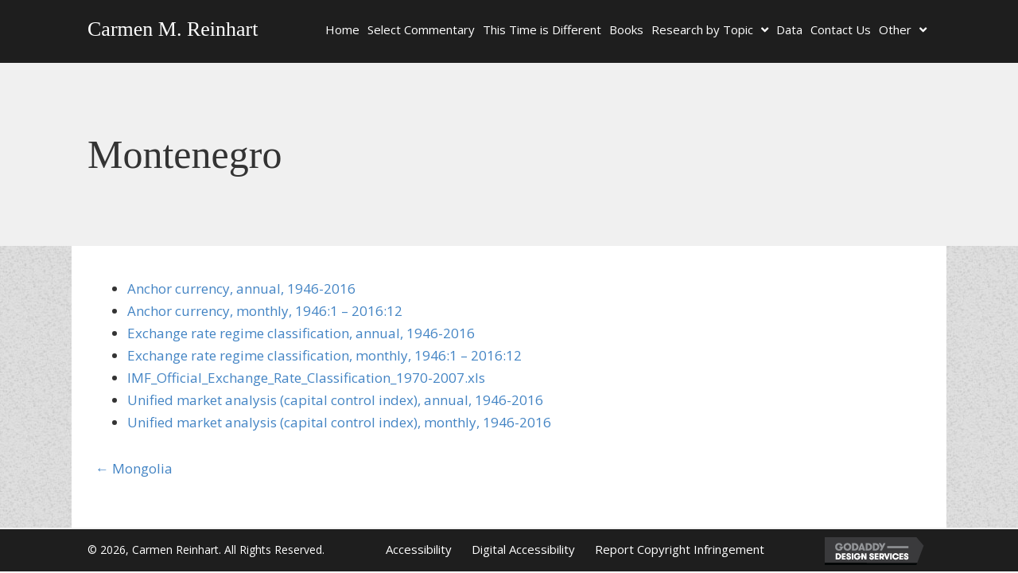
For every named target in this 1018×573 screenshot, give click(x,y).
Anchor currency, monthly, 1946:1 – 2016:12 (264, 311)
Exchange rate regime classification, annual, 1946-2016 (301, 333)
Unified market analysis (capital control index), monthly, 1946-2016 (339, 422)
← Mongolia (134, 468)
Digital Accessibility (523, 549)
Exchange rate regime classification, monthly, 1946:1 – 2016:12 (324, 355)
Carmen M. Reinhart (172, 29)
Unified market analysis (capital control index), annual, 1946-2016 (335, 400)
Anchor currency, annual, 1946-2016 (241, 288)
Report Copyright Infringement (679, 549)
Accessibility (419, 549)
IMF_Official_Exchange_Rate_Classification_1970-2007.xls (306, 377)
